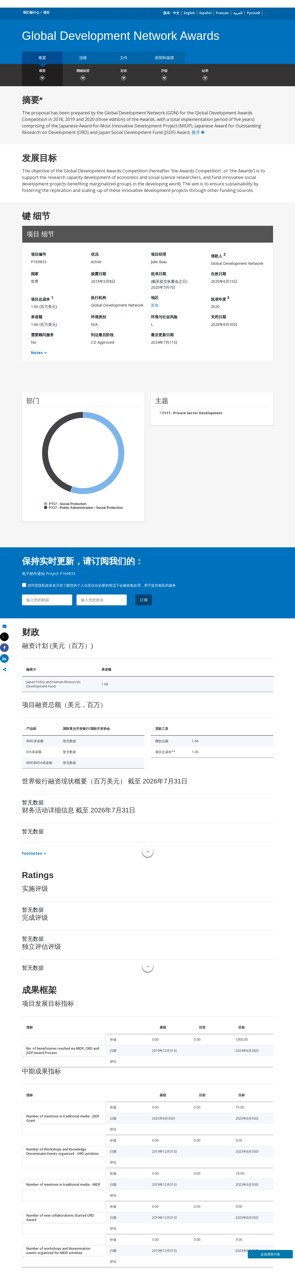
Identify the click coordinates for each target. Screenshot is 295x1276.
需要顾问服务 (42, 334)
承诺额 (36, 316)
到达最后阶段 (102, 334)
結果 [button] (205, 75)
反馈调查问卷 (270, 1254)
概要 (42, 57)
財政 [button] (124, 75)
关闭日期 (218, 316)
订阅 (144, 599)
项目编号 (38, 254)
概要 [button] (42, 75)
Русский (253, 13)
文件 (124, 57)
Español (205, 13)
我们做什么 (31, 12)
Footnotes (32, 853)
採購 (83, 57)
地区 (154, 297)
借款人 (218, 255)
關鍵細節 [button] (83, 75)
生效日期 (218, 273)
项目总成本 (42, 298)
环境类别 (98, 316)
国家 (35, 273)
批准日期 (158, 273)
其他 (154, 305)
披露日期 (98, 273)
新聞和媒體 (164, 57)
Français (222, 13)
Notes (37, 352)
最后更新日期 (162, 334)
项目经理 (158, 254)
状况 (95, 254)
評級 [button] (164, 75)
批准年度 (220, 298)
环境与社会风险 (164, 316)
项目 (46, 12)
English (189, 13)
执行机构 (98, 297)
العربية (237, 13)
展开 (198, 132)
